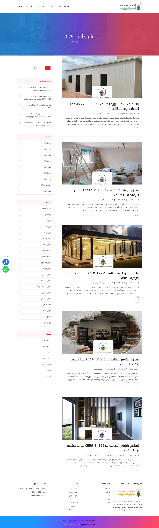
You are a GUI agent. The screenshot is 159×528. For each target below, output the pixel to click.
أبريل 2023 (47, 179)
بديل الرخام (47, 232)
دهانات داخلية (46, 256)
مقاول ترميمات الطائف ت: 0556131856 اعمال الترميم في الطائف (104, 192)
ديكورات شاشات (45, 280)
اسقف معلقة (46, 208)
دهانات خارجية (46, 250)
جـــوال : (43, 491)
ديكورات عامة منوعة (88, 454)
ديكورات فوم (46, 292)
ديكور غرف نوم (46, 262)
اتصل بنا (21, 6)
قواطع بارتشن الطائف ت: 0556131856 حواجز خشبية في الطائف (106, 447)
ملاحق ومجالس (97, 113)
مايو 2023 (47, 173)
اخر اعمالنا (28, 6)
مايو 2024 (47, 161)
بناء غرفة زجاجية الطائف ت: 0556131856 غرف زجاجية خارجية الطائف (105, 275)
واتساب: (38, 494)
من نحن (58, 6)
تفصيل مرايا (47, 244)
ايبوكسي (48, 214)
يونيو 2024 (47, 155)
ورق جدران (47, 322)
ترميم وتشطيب (98, 199)
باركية (49, 220)
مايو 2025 (47, 143)
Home (87, 42)
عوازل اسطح (47, 310)
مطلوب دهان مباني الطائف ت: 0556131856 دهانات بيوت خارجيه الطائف (37, 97)
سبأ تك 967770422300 (72, 523)
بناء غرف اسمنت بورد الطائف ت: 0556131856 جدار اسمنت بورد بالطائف (102, 106)
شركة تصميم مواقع (88, 523)
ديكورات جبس (46, 274)
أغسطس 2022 (46, 185)
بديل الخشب (98, 454)
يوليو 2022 (47, 191)
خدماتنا (50, 6)
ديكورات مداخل (46, 298)
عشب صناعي (47, 304)
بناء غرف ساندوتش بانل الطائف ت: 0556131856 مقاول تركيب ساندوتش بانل (37, 106)
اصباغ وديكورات (40, 6)
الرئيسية (66, 6)
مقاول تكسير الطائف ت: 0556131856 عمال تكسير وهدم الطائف (102, 361)
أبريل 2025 (47, 149)
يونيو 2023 (47, 167)
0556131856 (36, 491)
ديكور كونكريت (46, 268)
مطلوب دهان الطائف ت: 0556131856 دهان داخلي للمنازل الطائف (38, 89)
